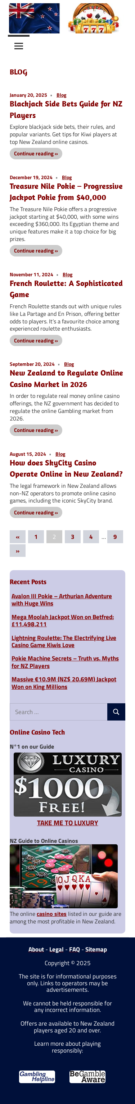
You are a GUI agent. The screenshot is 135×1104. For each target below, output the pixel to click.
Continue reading (34, 153)
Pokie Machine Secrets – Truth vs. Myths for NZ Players (65, 662)
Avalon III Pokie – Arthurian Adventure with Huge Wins (62, 599)
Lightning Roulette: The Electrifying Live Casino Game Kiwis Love (64, 641)
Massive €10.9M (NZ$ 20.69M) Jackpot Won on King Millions (64, 682)
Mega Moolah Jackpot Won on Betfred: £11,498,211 (63, 620)
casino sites (52, 913)
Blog (61, 95)
